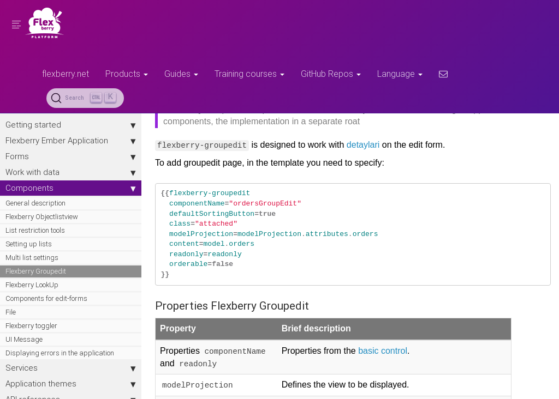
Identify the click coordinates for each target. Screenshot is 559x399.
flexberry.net (65, 73)
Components (70, 188)
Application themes (70, 383)
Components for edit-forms (46, 298)
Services (70, 367)
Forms (70, 156)
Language (400, 73)
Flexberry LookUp (31, 284)
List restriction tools (35, 230)
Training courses (249, 73)
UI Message (24, 339)
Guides (181, 73)
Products (126, 73)
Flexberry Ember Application (70, 140)
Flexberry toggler (31, 325)
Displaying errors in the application (59, 353)
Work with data (70, 172)
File (10, 312)
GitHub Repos (331, 73)
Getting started (70, 124)
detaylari (363, 144)
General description (35, 203)
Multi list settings (31, 257)
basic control (383, 350)
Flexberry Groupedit (35, 271)
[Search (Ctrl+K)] (85, 98)
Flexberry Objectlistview (41, 216)
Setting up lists (28, 244)
